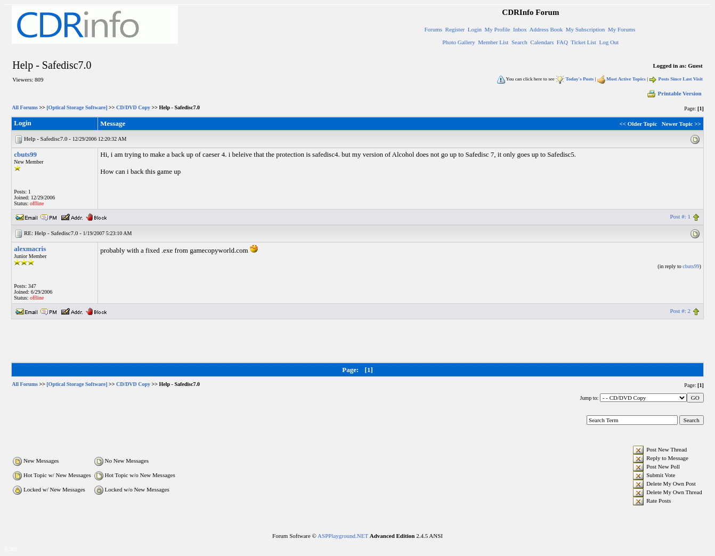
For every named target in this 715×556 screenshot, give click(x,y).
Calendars (542, 42)
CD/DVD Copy (133, 107)
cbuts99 (25, 154)
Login (475, 29)
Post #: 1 (680, 216)
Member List (493, 42)
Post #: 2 (680, 311)
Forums (433, 29)
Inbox (520, 29)
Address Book (546, 29)
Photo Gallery (458, 42)
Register (455, 29)
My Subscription (585, 29)
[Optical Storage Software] (76, 107)
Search (519, 42)
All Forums (25, 107)
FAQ (562, 42)
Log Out (609, 42)
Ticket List (583, 42)
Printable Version (674, 93)
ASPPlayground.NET (343, 536)
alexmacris (30, 249)
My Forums (622, 29)
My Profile (497, 29)
